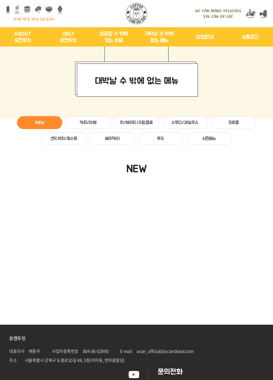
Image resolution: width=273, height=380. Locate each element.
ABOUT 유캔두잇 (22, 37)
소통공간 (250, 37)
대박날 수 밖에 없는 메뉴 (159, 37)
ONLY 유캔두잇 (68, 37)
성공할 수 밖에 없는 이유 (114, 37)
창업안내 (204, 37)
